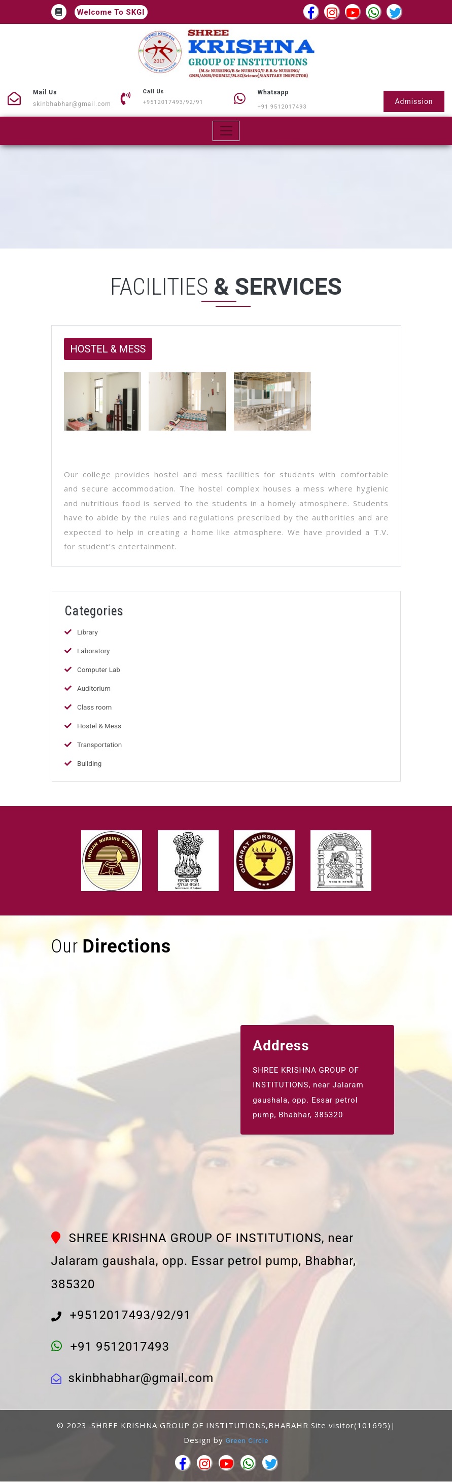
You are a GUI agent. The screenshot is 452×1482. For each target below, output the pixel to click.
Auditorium (94, 688)
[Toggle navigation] (226, 131)
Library (87, 632)
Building (89, 763)
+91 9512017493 (282, 106)
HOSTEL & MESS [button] (108, 349)
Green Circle (247, 1440)
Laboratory (94, 651)
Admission (411, 100)
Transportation (100, 744)
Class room (95, 707)
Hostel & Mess (100, 726)
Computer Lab (99, 669)
